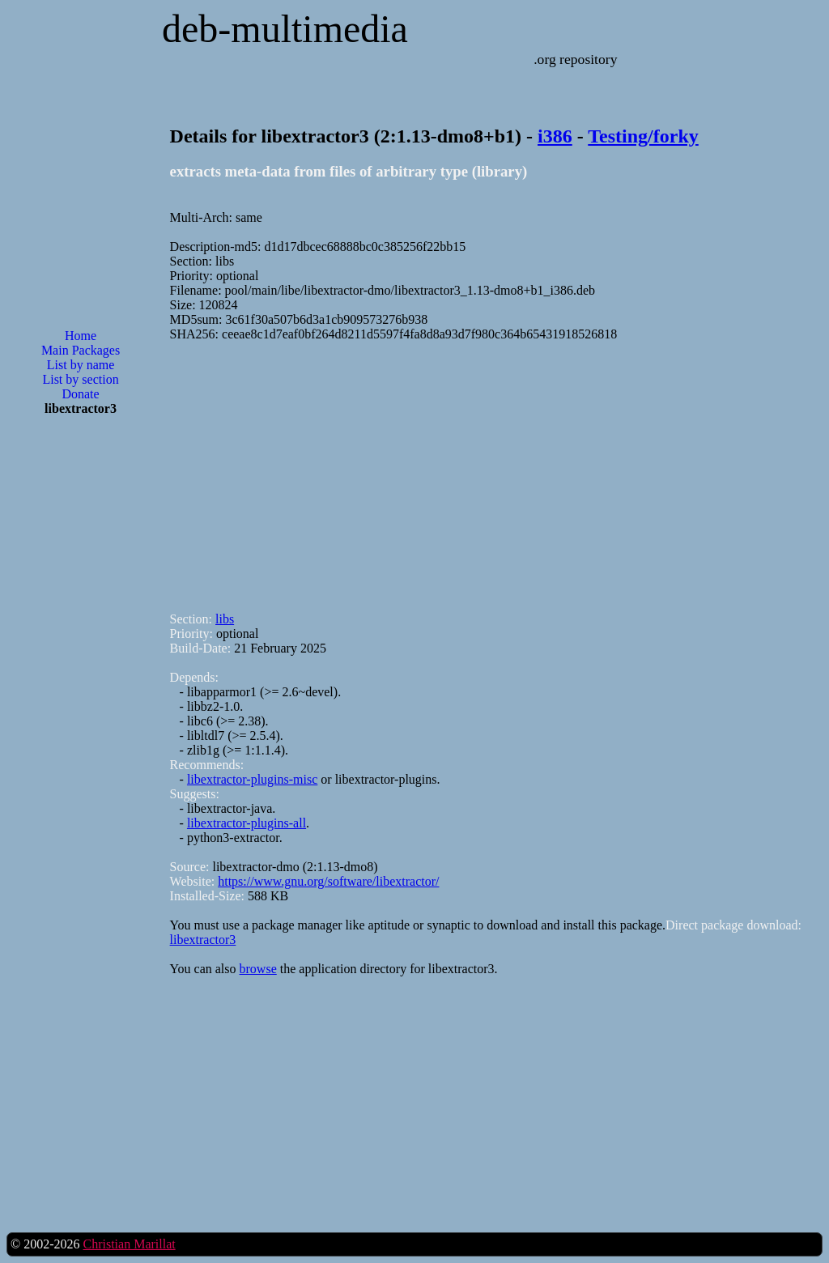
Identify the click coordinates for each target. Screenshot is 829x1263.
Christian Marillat (129, 1244)
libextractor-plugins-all (246, 823)
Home (80, 335)
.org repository (575, 59)
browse (258, 969)
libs (224, 619)
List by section (80, 379)
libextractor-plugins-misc (252, 779)
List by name (81, 365)
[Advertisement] (81, 688)
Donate (80, 394)
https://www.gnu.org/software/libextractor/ (328, 881)
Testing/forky (643, 136)
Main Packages (80, 350)
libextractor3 (203, 939)
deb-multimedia (285, 28)
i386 (555, 136)
